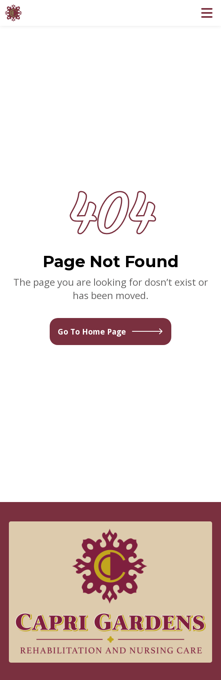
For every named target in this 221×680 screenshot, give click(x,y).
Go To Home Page (110, 331)
